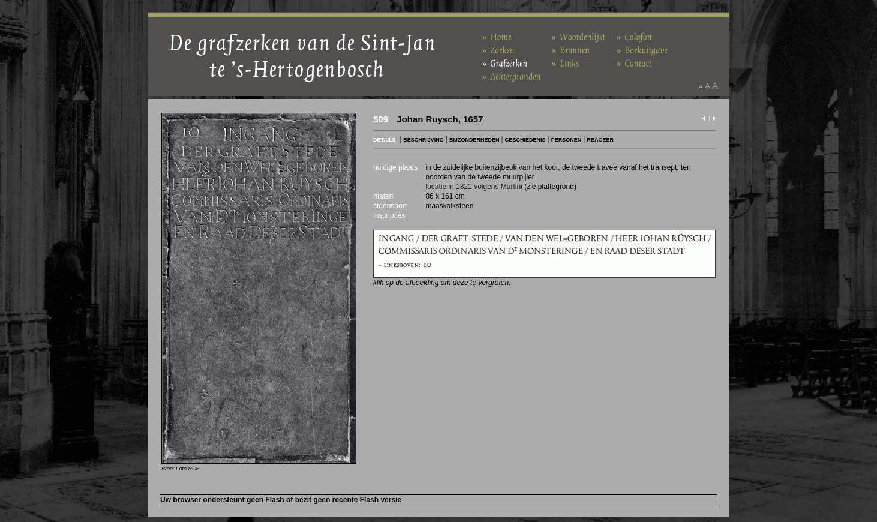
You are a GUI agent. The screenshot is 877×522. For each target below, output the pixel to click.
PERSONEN (566, 140)
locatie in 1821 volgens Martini (473, 186)
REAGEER (600, 140)
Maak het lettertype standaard (707, 86)
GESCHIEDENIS (525, 140)
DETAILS (384, 140)
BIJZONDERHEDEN (474, 140)
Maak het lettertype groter (715, 86)
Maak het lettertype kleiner (700, 86)
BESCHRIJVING (423, 140)
